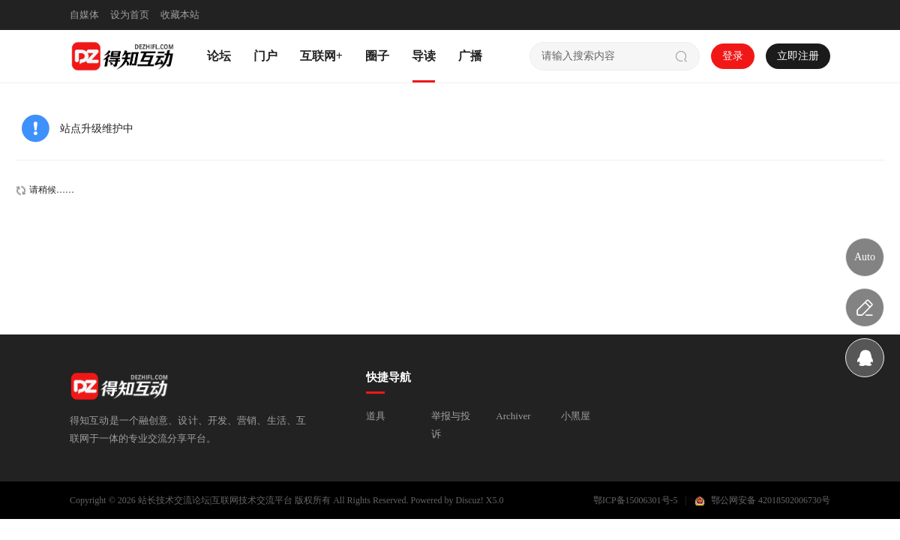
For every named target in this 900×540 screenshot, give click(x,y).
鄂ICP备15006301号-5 (635, 500)
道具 (376, 416)
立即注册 (798, 56)
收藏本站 (180, 14)
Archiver (513, 416)
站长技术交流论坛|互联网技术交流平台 (215, 500)
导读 (424, 56)
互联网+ (321, 56)
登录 (732, 56)
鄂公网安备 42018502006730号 (770, 500)
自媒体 (84, 14)
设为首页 (129, 14)
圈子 (377, 56)
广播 (470, 56)
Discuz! (470, 500)
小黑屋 (575, 416)
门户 (266, 56)
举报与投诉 (450, 425)
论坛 (219, 56)
